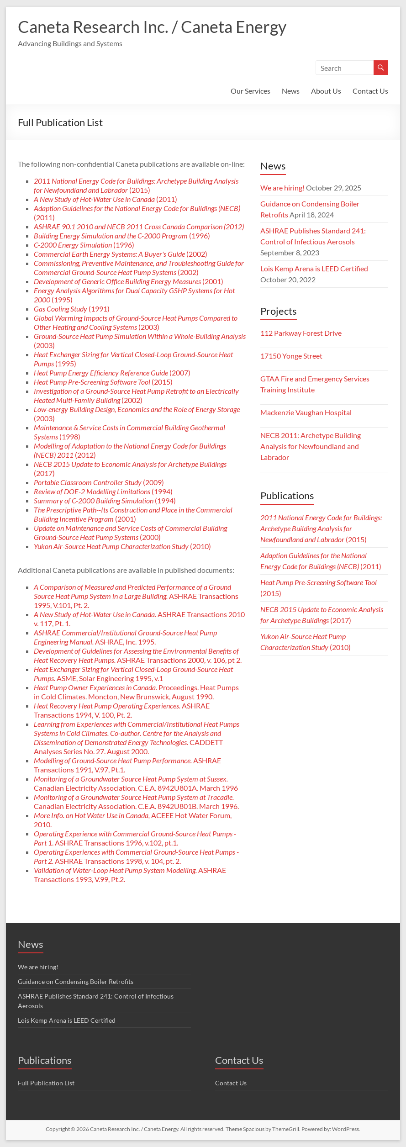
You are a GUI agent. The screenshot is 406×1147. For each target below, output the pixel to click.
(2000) (130, 532)
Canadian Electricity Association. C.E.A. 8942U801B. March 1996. (136, 801)
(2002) (120, 253)
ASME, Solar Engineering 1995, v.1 (133, 673)
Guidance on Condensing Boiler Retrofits (75, 981)
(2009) (99, 482)
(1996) (122, 235)
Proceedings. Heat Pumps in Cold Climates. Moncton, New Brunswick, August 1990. (136, 692)
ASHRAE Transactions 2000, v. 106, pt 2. (138, 655)
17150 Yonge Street (291, 355)
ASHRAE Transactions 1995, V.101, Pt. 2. (136, 595)
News (291, 90)
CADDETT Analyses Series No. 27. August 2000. (136, 737)
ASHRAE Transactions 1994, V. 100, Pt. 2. (122, 710)
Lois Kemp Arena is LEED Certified (314, 268)
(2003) (135, 322)
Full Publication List (46, 1083)
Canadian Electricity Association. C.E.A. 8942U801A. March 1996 (136, 783)
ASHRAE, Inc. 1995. (125, 637)
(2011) (105, 199)
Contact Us (370, 90)
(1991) (72, 308)
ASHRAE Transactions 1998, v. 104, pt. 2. (136, 856)
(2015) (136, 185)
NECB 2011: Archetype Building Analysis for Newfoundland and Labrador (310, 446)
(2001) (128, 281)
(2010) (122, 546)
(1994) (103, 491)
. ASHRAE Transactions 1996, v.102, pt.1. (135, 838)
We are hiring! (282, 187)
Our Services (250, 90)
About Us (326, 90)
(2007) (112, 372)
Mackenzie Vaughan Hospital (306, 412)
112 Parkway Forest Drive (301, 332)
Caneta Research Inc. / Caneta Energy (152, 26)
